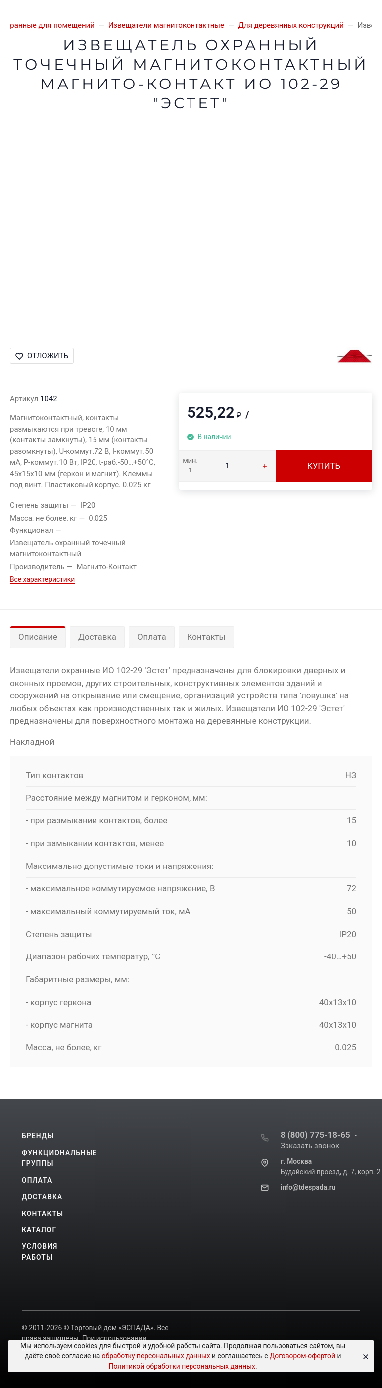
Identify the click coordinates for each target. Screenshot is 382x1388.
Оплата (151, 637)
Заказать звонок (310, 1145)
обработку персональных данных (156, 1356)
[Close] (363, 1356)
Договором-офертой (302, 1356)
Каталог (39, 1230)
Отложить (41, 355)
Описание (37, 637)
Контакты (206, 637)
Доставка (97, 637)
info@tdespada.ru (308, 1187)
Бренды (38, 1136)
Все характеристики (42, 579)
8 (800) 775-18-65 (315, 1135)
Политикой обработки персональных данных (182, 1366)
